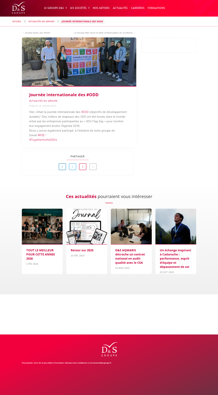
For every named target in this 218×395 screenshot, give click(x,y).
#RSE (41, 135)
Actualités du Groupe (41, 21)
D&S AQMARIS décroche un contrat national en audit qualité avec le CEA (130, 256)
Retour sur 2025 (82, 250)
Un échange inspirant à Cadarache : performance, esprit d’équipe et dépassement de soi (175, 258)
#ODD (85, 112)
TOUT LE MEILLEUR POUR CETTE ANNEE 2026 (40, 254)
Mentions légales (55, 389)
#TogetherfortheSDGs (43, 139)
